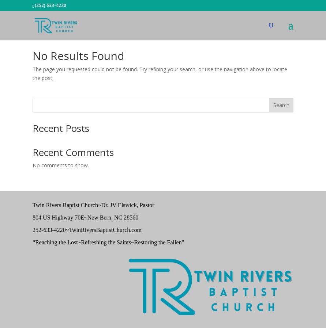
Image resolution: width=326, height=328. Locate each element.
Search (281, 105)
